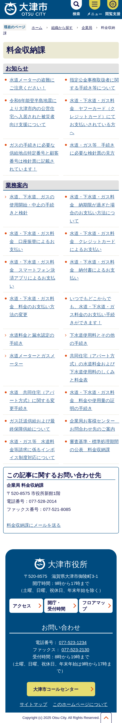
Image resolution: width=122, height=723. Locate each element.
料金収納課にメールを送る (34, 525)
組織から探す (62, 28)
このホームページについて (80, 704)
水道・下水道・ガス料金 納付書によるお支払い (92, 269)
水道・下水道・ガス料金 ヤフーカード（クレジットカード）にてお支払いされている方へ (92, 116)
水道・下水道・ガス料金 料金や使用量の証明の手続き (92, 400)
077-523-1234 (73, 642)
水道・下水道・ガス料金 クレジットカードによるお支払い (92, 241)
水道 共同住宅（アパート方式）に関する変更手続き (32, 400)
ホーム (37, 28)
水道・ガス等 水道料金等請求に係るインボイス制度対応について (32, 449)
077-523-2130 (75, 649)
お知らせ (17, 68)
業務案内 (17, 185)
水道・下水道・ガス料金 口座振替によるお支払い (32, 241)
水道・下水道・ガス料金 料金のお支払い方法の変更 (32, 306)
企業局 (87, 28)
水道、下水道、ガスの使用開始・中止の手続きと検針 (32, 204)
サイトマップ (33, 704)
